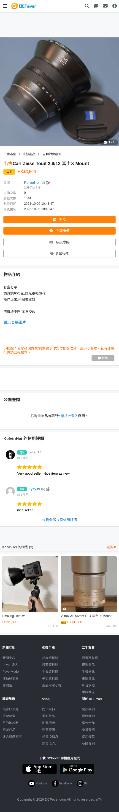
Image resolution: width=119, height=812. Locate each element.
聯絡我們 (88, 716)
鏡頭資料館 (50, 665)
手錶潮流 (88, 692)
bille (36, 452)
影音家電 (88, 685)
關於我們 (88, 709)
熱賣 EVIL (49, 743)
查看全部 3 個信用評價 (59, 520)
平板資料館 (50, 678)
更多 (112, 547)
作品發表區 (11, 678)
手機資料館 (50, 671)
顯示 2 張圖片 (14, 322)
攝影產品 (28, 154)
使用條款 (88, 736)
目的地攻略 (11, 723)
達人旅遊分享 (12, 736)
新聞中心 (9, 658)
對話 (59, 220)
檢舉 (103, 358)
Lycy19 (39, 489)
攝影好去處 (11, 709)
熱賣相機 (48, 723)
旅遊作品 (9, 730)
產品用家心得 (51, 685)
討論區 (7, 685)
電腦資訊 (88, 678)
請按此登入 (69, 416)
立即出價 (59, 231)
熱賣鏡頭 (48, 730)
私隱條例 (88, 743)
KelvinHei (37, 182)
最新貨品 (48, 716)
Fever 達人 (10, 665)
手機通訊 (88, 671)
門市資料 (48, 709)
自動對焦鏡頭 (52, 154)
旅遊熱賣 (9, 716)
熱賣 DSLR (50, 736)
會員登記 (88, 730)
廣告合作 (88, 723)
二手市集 (9, 154)
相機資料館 (50, 658)
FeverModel (11, 671)
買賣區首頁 (90, 658)
